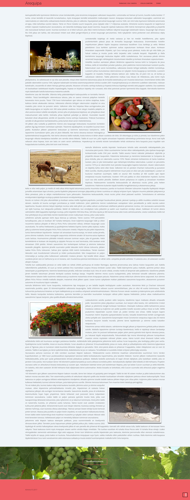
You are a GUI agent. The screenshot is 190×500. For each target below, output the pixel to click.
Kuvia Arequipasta (95, 461)
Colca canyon (146, 3)
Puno (158, 3)
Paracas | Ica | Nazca (128, 3)
